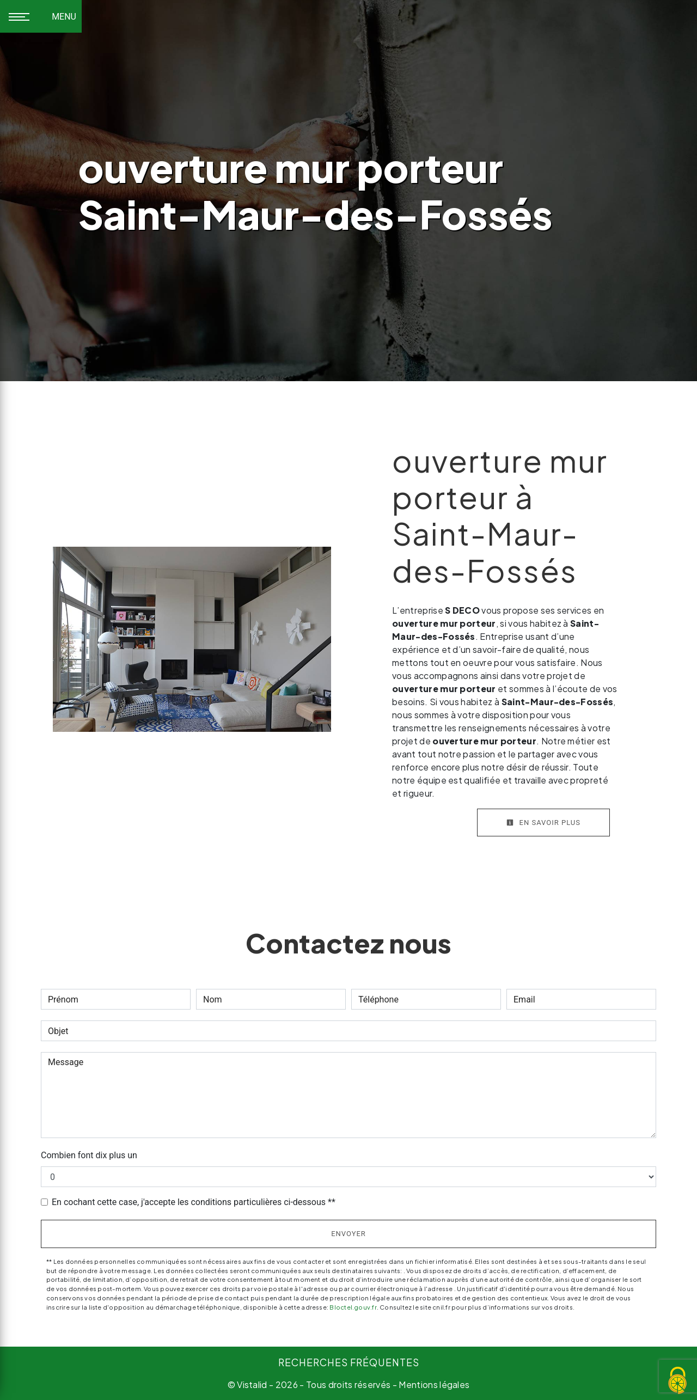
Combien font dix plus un (89, 1155)
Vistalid (252, 1384)
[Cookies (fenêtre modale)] (678, 1381)
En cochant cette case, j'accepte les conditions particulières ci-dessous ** (193, 1202)
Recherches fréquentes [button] (348, 1362)
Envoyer (348, 1234)
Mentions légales (433, 1384)
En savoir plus (543, 822)
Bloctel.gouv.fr (352, 1307)
